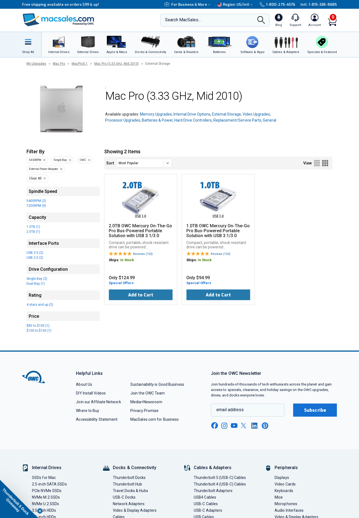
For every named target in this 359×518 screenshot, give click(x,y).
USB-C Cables (206, 504)
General (269, 120)
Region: (235, 4)
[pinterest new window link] (265, 425)
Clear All (35, 178)
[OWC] (58, 20)
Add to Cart (140, 295)
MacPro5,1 (80, 64)
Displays (282, 477)
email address (230, 409)
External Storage (226, 114)
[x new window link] (244, 425)
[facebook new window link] (214, 425)
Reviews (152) (143, 254)
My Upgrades (36, 64)
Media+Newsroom (146, 402)
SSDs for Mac (44, 477)
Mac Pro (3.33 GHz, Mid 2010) (116, 64)
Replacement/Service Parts (237, 120)
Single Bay (60, 159)
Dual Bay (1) (36, 284)
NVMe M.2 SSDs (46, 497)
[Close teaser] (40, 511)
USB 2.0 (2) (35, 258)
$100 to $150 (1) (39, 330)
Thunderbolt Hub (127, 484)
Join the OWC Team (147, 393)
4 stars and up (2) (40, 305)
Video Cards (285, 484)
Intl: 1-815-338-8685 (319, 4)
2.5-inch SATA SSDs (49, 484)
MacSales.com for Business (154, 419)
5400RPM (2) (36, 201)
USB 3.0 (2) (35, 253)
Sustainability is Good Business (157, 384)
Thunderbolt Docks (129, 477)
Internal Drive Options (191, 114)
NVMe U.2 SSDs (45, 504)
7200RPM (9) (36, 206)
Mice (279, 497)
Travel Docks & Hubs (130, 490)
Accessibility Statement (96, 419)
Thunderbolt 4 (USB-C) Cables (220, 484)
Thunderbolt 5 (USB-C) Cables (220, 477)
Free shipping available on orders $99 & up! (60, 4)
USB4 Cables (205, 497)
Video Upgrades (256, 114)
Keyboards (284, 490)
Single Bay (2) (37, 279)
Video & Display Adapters (135, 510)
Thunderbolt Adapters (213, 490)
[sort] (144, 163)
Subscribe (315, 410)
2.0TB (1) (33, 232)
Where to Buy (87, 410)
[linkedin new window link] (254, 426)
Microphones (286, 504)
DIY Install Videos (91, 393)
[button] (19, 499)
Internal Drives (46, 467)
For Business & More (188, 4)
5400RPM (35, 159)
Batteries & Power (157, 120)
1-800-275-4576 (277, 4)
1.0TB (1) (33, 227)
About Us (84, 384)
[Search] (261, 20)
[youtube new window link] (234, 425)
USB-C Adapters (208, 510)
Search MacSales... (183, 19)
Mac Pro (59, 64)
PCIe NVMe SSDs (46, 490)
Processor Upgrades (122, 120)
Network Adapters (129, 504)
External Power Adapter (43, 168)
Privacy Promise (144, 410)
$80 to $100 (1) (38, 326)
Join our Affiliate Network (98, 402)
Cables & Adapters (212, 467)
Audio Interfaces (289, 510)
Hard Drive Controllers (193, 120)
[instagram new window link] (224, 426)
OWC (83, 159)
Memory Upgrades (156, 114)
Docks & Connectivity (134, 467)
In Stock (127, 260)
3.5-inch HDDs (44, 510)
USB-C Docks (124, 497)
